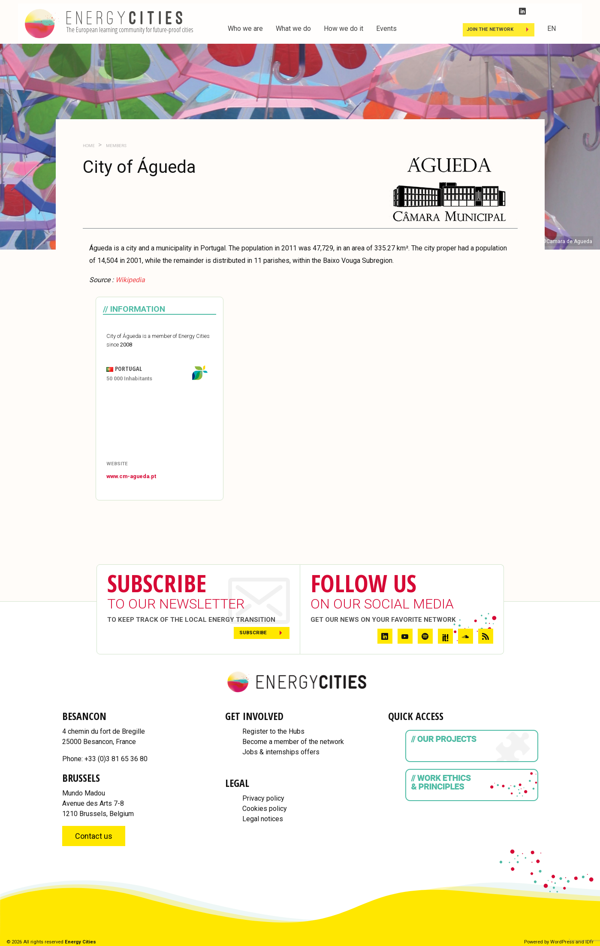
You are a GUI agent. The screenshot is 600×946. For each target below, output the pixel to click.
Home (89, 145)
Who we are (245, 28)
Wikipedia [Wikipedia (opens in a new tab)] (130, 280)
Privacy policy (263, 798)
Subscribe (253, 633)
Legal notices (262, 819)
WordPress (562, 942)
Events (386, 28)
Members (116, 145)
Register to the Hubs (273, 731)
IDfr (589, 942)
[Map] (159, 422)
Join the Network (490, 29)
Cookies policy (264, 808)
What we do (293, 28)
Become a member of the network (293, 742)
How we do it (343, 28)
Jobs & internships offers (281, 752)
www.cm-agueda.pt (131, 476)
